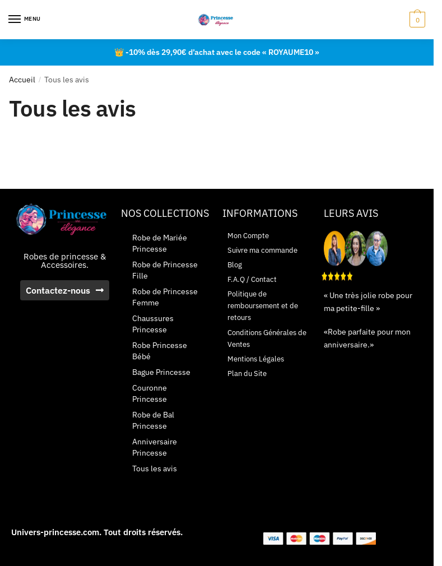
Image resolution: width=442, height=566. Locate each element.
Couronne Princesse (149, 393)
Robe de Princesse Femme (165, 297)
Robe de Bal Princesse (153, 420)
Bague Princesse (161, 372)
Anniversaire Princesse (154, 447)
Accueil (22, 80)
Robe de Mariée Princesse (159, 243)
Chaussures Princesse (153, 324)
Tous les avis (154, 468)
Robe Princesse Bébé (159, 350)
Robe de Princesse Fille (165, 270)
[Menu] (25, 19)
